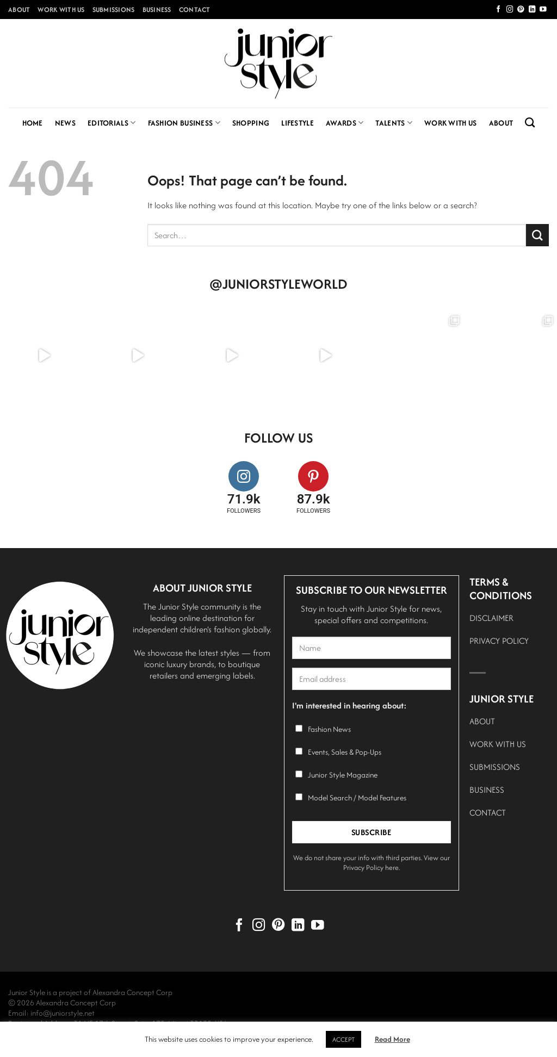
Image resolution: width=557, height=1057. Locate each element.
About (19, 9)
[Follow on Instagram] (509, 10)
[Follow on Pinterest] (520, 10)
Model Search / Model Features (357, 797)
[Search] (530, 122)
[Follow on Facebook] (498, 10)
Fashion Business (184, 122)
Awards (344, 122)
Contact (195, 9)
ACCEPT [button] (343, 1039)
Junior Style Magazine (342, 774)
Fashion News (329, 729)
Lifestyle (297, 122)
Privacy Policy (363, 867)
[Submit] (537, 235)
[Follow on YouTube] (543, 10)
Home (32, 122)
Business (157, 9)
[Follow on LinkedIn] (532, 10)
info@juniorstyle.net (62, 1013)
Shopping (250, 122)
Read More (392, 1039)
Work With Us (61, 9)
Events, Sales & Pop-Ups (344, 752)
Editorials (112, 122)
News (65, 122)
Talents (393, 122)
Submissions (113, 9)
